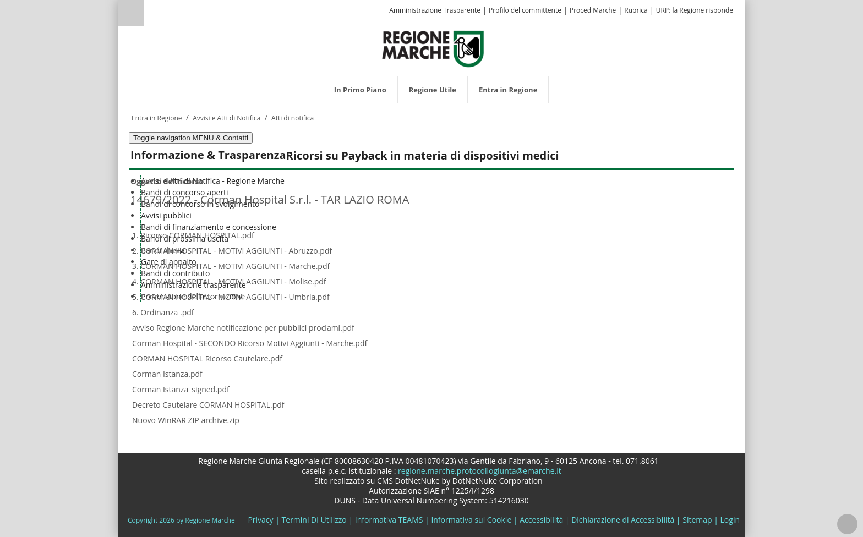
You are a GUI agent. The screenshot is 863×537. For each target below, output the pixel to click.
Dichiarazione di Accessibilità (622, 519)
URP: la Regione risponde (694, 10)
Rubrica (635, 10)
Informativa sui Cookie (471, 519)
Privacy (260, 519)
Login (730, 519)
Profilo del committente (525, 10)
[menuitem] (360, 89)
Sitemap (697, 519)
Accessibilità (541, 519)
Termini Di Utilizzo (314, 519)
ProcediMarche (593, 10)
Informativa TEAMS (389, 519)
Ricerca (131, 13)
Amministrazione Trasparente (434, 10)
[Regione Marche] (433, 48)
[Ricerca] (152, 14)
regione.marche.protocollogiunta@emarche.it (478, 470)
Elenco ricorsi (157, 434)
